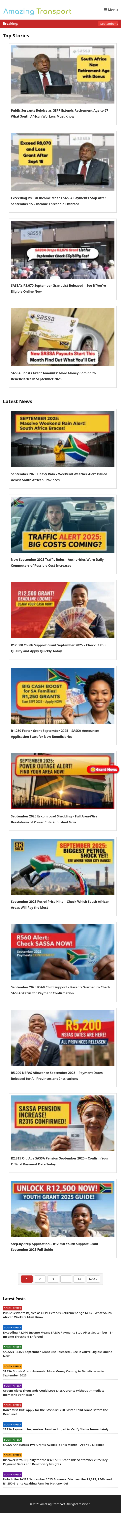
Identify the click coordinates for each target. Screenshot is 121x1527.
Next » (93, 1279)
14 (79, 1279)
